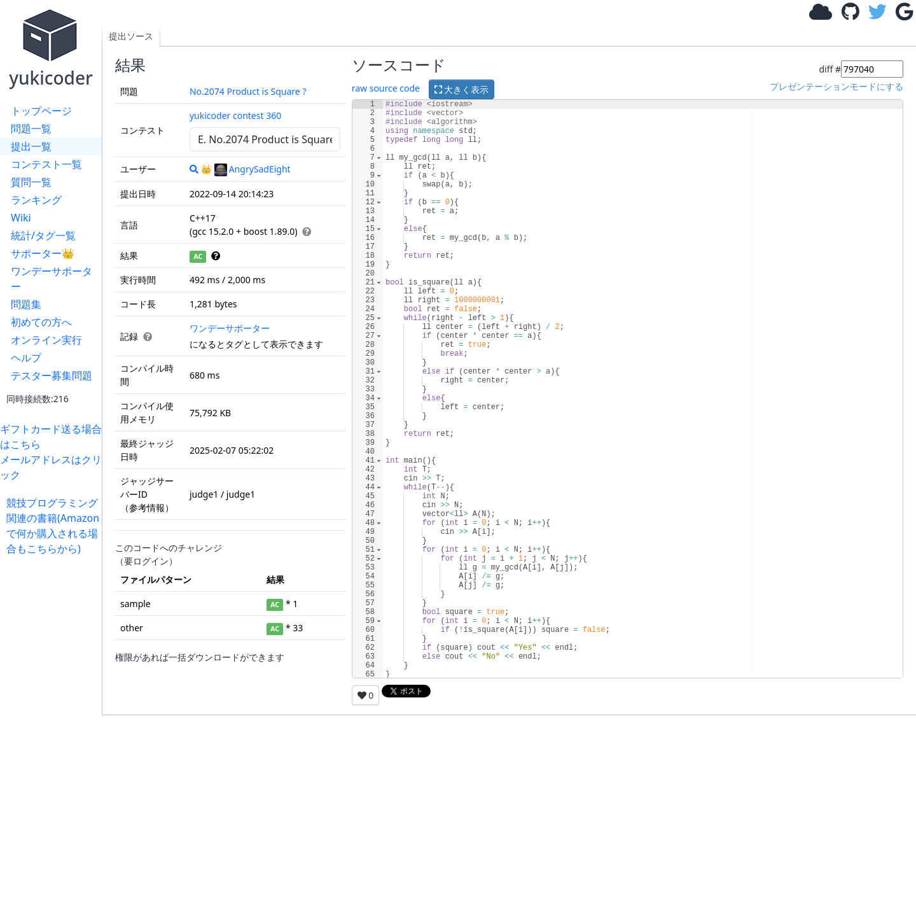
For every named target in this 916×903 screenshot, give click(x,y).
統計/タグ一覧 (43, 235)
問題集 (26, 304)
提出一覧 (31, 146)
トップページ (41, 111)
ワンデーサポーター (51, 278)
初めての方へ (41, 322)
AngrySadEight (252, 169)
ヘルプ (26, 358)
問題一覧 (31, 129)
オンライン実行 (46, 340)
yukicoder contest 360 (235, 115)
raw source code (386, 88)
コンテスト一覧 (46, 164)
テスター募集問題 (51, 375)
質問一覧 (31, 182)
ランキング (36, 200)
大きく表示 (461, 89)
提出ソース (131, 36)
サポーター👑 (42, 253)
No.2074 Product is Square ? (248, 91)
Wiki (21, 218)
